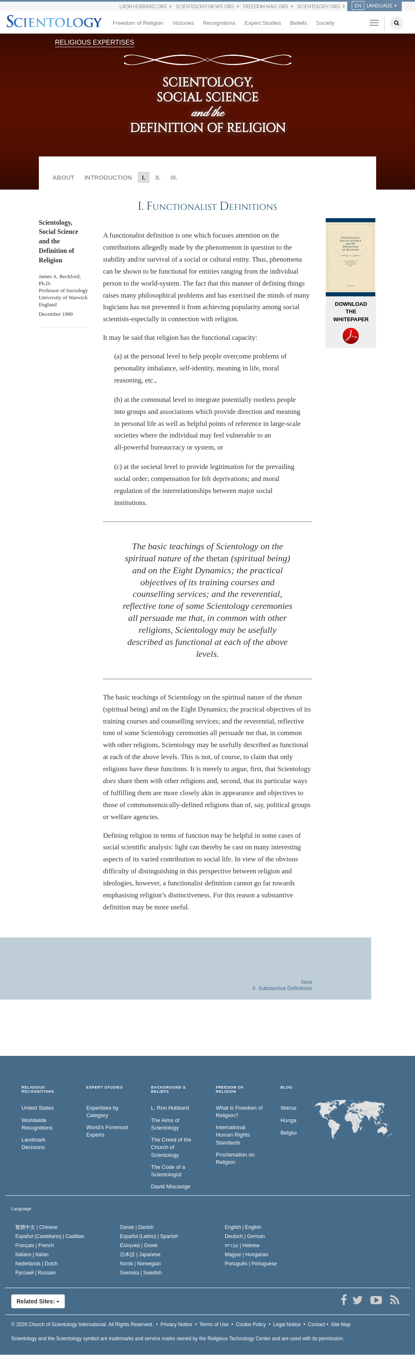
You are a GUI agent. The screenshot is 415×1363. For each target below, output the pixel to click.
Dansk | (136, 1227)
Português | (251, 1264)
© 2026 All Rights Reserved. (82, 1324)
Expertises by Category (102, 1112)
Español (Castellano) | (49, 1236)
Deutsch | (245, 1236)
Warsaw (288, 1108)
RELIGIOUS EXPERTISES (94, 42)
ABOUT (63, 177)
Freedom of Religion (138, 23)
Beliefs (298, 23)
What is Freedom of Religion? (239, 1112)
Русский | (35, 1273)
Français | (34, 1245)
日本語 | (140, 1254)
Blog (287, 1087)
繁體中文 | (36, 1227)
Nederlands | (36, 1264)
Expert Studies (263, 23)
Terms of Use (214, 1324)
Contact (316, 1324)
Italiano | (32, 1254)
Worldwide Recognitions (36, 1124)
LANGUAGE (372, 6)
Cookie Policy (251, 1324)
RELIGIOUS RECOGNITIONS (37, 1090)
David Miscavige (170, 1186)
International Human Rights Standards (233, 1135)
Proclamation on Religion (235, 1158)
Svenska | (141, 1273)
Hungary (288, 1120)
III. (174, 177)
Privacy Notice (176, 1324)
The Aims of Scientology (165, 1124)
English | (243, 1227)
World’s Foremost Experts (107, 1131)
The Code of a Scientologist (168, 1171)
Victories (183, 23)
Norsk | (140, 1264)
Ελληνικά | (138, 1245)
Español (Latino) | (149, 1236)
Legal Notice (287, 1324)
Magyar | (246, 1254)
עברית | (242, 1245)
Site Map (341, 1324)
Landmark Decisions (33, 1144)
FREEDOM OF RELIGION (230, 1090)
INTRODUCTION (108, 177)
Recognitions (219, 23)
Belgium (288, 1133)
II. (158, 177)
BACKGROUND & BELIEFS (168, 1090)
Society (325, 23)
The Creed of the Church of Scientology (171, 1147)
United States (37, 1108)
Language (21, 1208)
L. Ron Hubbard (170, 1108)
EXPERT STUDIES (104, 1087)
